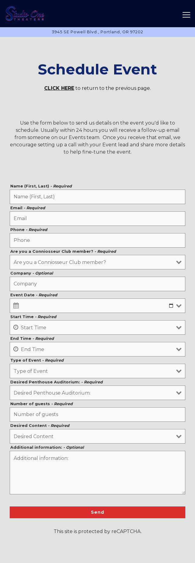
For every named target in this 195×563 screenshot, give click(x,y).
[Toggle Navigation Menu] (186, 14)
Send (97, 514)
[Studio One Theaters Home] (26, 14)
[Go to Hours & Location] (97, 32)
